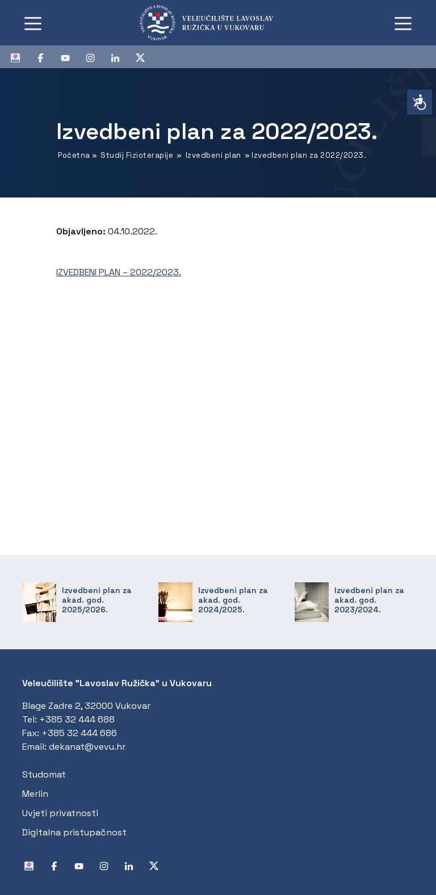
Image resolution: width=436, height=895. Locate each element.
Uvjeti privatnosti (60, 813)
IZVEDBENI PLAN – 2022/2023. (118, 272)
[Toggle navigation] (33, 22)
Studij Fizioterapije (136, 155)
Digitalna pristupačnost (74, 832)
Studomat (44, 774)
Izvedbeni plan (213, 155)
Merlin (35, 794)
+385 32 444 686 (79, 733)
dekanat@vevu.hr (87, 747)
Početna (74, 155)
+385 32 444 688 (77, 719)
